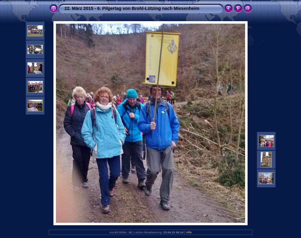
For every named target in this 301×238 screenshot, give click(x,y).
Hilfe (189, 232)
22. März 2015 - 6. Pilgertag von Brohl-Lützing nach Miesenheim (132, 8)
